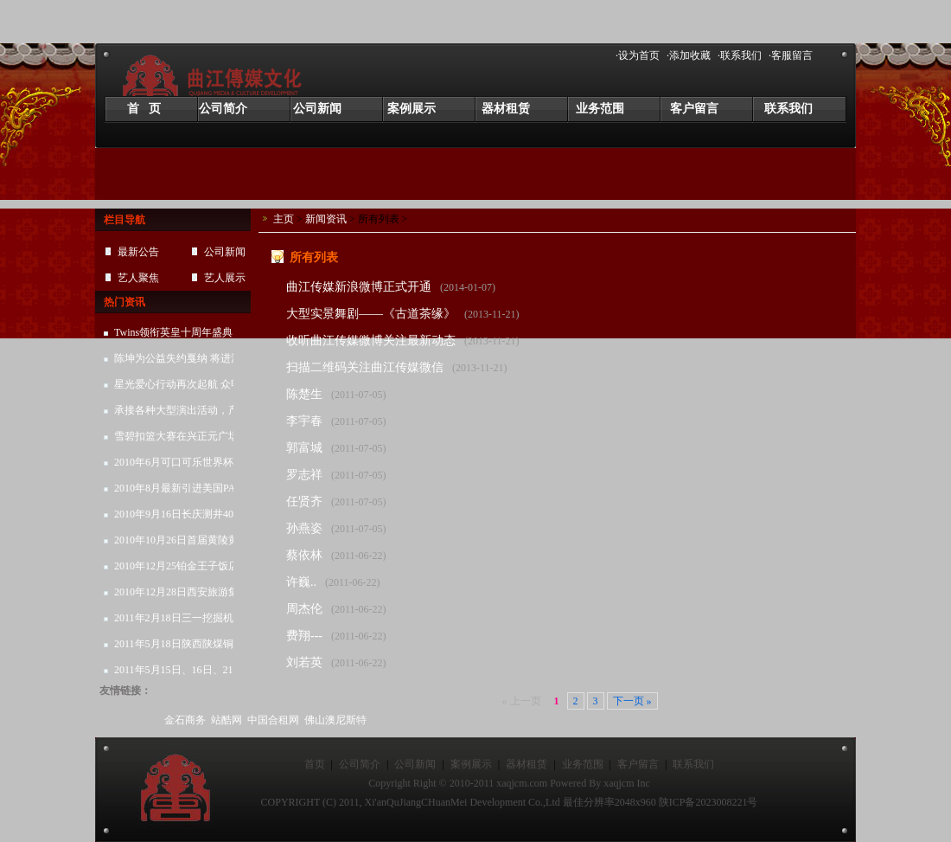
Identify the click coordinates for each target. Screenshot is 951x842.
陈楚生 (304, 394)
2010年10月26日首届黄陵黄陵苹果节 (177, 543)
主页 (283, 219)
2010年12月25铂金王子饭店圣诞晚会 (177, 569)
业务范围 (600, 108)
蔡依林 (304, 555)
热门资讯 (124, 302)
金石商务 (185, 720)
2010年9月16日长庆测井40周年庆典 (180, 517)
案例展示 (411, 108)
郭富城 (304, 447)
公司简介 (223, 108)
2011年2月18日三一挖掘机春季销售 (180, 621)
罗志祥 (304, 474)
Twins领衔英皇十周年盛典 (173, 332)
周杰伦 (304, 608)
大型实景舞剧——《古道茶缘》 (371, 313)
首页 (314, 764)
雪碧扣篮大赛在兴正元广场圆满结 (177, 439)
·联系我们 (740, 55)
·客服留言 (791, 55)
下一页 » (632, 701)
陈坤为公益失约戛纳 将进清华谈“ (190, 358)
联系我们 (788, 108)
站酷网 (226, 720)
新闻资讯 (326, 219)
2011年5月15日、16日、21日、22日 (180, 673)
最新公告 (138, 252)
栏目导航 (124, 220)
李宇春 (304, 421)
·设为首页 (638, 55)
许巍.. (301, 581)
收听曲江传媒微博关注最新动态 (371, 340)
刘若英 (304, 662)
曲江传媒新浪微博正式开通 (358, 286)
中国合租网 (273, 720)
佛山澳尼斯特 (335, 720)
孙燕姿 (304, 528)
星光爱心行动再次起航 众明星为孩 (178, 387)
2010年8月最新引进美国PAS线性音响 (178, 491)
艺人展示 (225, 278)
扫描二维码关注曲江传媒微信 (365, 367)
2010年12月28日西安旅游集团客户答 (177, 595)
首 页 (144, 108)
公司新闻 (317, 108)
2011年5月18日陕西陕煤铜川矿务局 (180, 647)
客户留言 (694, 108)
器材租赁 (506, 108)
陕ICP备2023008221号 (708, 802)
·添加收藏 (689, 55)
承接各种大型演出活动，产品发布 (177, 413)
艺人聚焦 (138, 278)
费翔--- (304, 635)
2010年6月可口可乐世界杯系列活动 (180, 465)
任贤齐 (304, 501)
